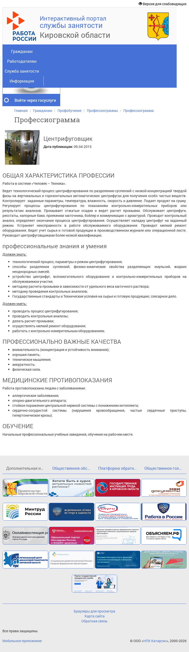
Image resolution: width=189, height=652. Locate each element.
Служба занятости (22, 71)
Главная (21, 110)
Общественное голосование (165, 468)
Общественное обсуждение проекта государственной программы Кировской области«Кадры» (73, 468)
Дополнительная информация (27, 468)
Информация (22, 80)
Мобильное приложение (22, 640)
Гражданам (22, 51)
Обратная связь (94, 621)
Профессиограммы (102, 110)
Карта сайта (95, 616)
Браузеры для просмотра (94, 611)
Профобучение (69, 110)
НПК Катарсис (155, 640)
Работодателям (22, 61)
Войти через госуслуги (35, 100)
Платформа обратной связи (119, 468)
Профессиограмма (138, 110)
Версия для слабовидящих (163, 3)
